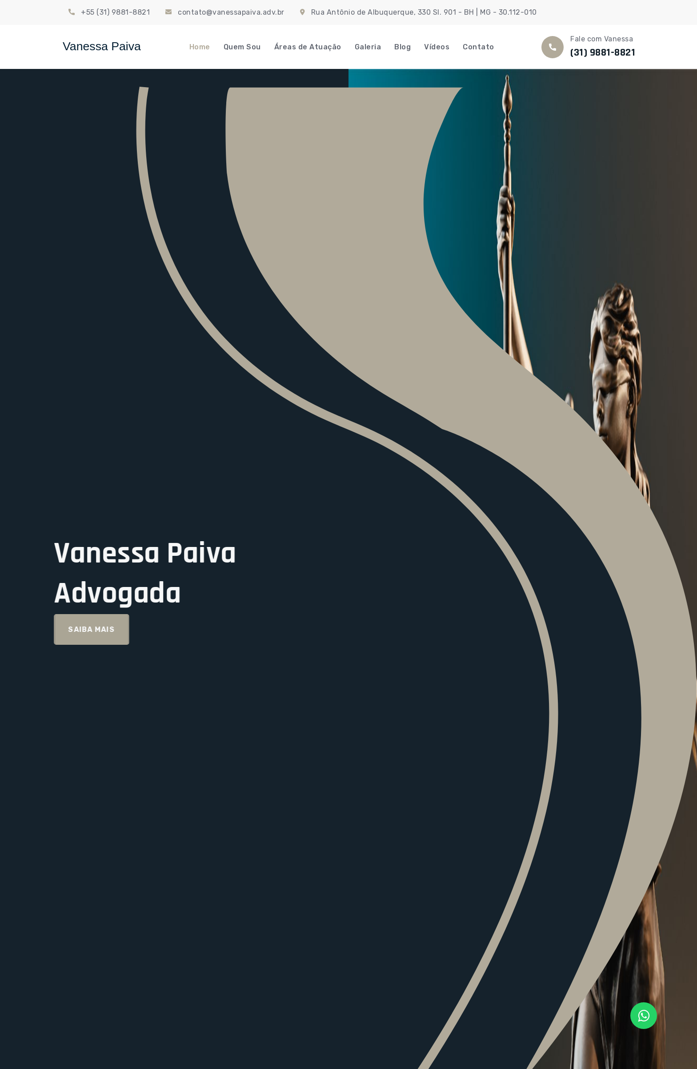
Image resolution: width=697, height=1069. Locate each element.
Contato (478, 47)
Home (199, 47)
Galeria (368, 47)
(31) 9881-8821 (602, 52)
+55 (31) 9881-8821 (115, 12)
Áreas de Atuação (307, 47)
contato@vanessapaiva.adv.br (231, 12)
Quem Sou (242, 47)
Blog (402, 47)
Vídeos (436, 47)
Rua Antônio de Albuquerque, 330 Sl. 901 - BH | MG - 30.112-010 (424, 12)
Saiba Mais (83, 629)
